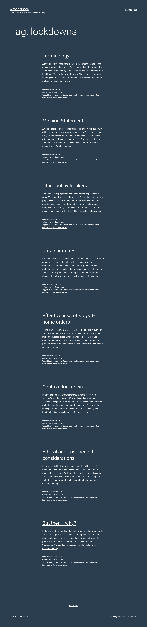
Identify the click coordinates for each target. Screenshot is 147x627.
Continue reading (62, 81)
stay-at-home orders (59, 98)
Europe (65, 95)
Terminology (55, 56)
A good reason (19, 9)
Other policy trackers (64, 186)
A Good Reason (59, 92)
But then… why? (59, 523)
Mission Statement (62, 121)
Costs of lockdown (62, 387)
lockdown (72, 95)
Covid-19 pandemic (55, 95)
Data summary (58, 250)
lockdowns (80, 95)
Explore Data (131, 10)
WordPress (131, 616)
